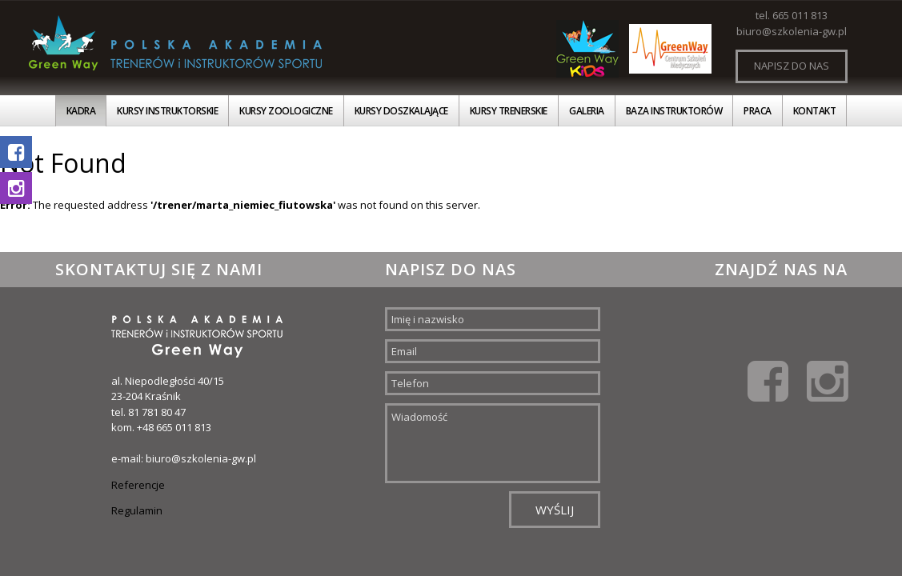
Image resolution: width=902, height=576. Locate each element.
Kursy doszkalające (401, 111)
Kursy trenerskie (508, 111)
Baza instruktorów (674, 111)
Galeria (586, 111)
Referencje (138, 485)
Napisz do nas (791, 65)
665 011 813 (800, 15)
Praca (758, 111)
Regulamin (136, 510)
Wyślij (554, 510)
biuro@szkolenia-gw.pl (791, 31)
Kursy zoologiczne (286, 111)
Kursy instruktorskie (167, 111)
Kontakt (814, 111)
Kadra (81, 111)
